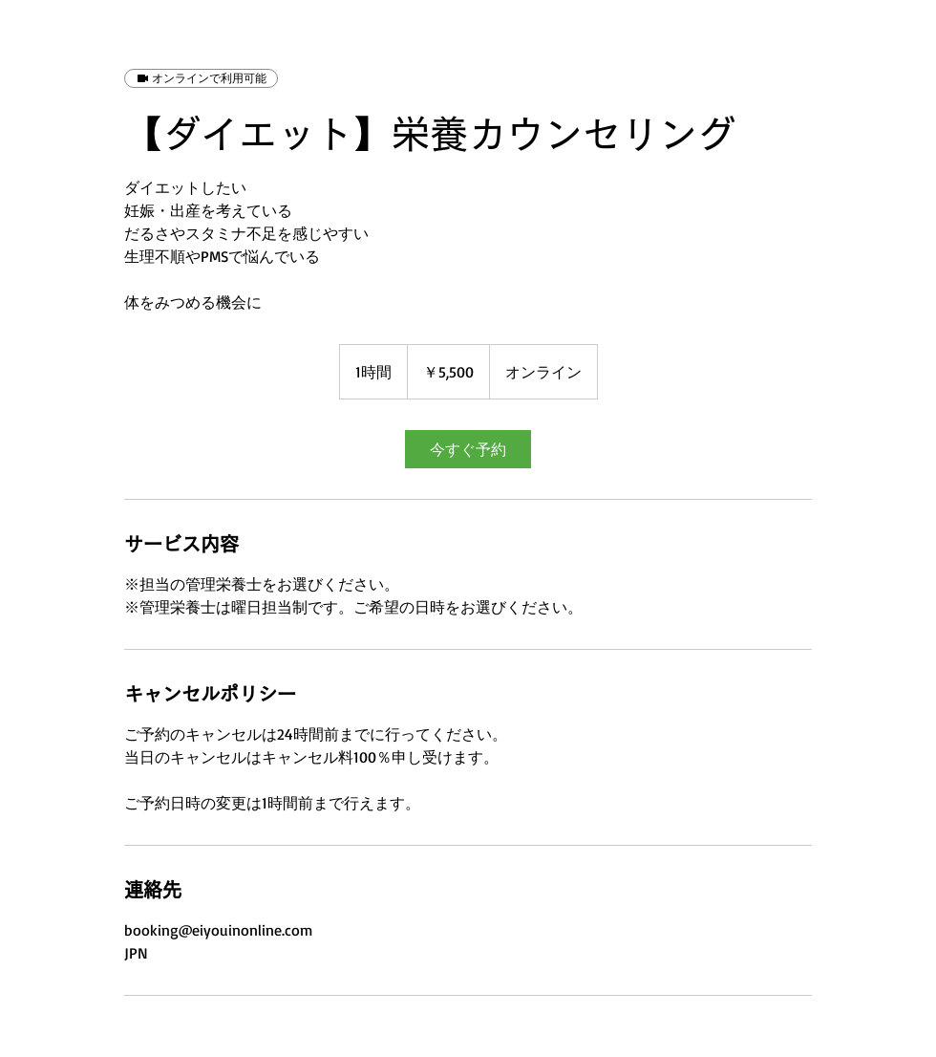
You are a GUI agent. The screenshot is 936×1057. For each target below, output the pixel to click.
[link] (468, 449)
